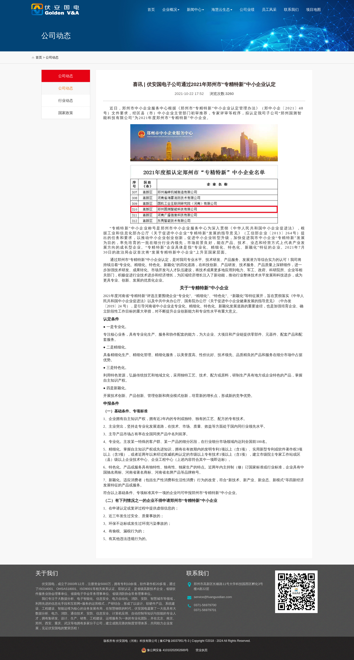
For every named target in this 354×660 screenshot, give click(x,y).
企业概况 (170, 9)
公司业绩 (247, 9)
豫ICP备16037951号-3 (174, 641)
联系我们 (291, 9)
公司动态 (52, 57)
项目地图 (313, 9)
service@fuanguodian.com (213, 597)
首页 (151, 9)
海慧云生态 (221, 9)
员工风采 (269, 9)
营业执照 (201, 650)
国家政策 (65, 113)
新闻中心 (195, 9)
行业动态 (65, 100)
